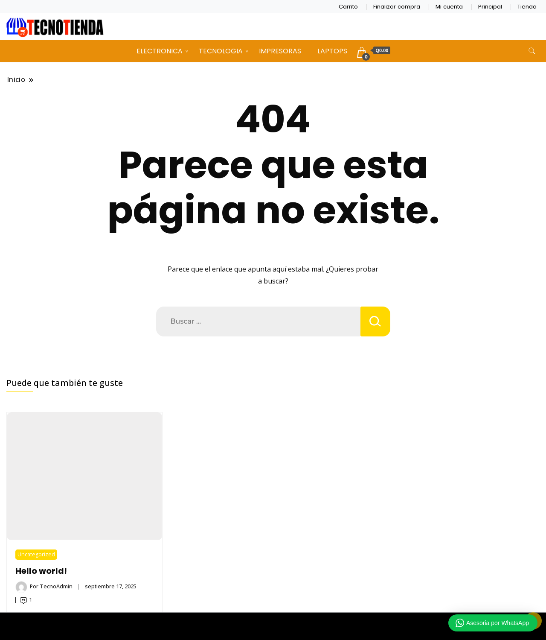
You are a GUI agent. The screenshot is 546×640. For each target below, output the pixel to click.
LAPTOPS (332, 51)
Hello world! (41, 571)
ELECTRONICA (159, 51)
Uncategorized (36, 554)
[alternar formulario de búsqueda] (532, 51)
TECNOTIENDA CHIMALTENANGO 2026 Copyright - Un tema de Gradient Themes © (273, 626)
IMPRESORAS (280, 51)
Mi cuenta (449, 7)
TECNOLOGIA (221, 51)
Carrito (348, 7)
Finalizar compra (396, 7)
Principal (490, 7)
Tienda (527, 7)
